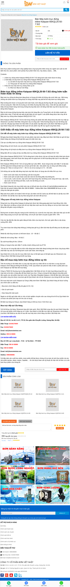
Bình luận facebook (25, 421)
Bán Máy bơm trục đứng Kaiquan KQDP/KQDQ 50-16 (17, 394)
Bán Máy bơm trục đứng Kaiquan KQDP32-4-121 (50, 394)
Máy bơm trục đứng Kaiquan (29, 15)
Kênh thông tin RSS (6, 544)
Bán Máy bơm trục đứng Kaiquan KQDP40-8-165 (50, 413)
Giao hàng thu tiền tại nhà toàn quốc (51, 48)
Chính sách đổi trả (5, 535)
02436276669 (15, 555)
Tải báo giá (66, 31)
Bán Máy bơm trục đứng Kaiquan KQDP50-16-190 (16, 413)
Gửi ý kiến (60, 428)
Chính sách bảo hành (6, 538)
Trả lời (3, 440)
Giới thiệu (3, 526)
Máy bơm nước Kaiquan (14, 15)
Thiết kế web (36, 579)
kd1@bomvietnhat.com (12, 557)
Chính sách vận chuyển (7, 532)
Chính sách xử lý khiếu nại (7, 541)
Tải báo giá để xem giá (46, 43)
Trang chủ (4, 15)
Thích (8, 440)
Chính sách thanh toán (6, 529)
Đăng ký (62, 513)
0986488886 (13, 552)
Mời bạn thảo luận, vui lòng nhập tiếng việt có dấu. (26, 427)
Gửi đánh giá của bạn (9, 421)
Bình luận (45, 26)
